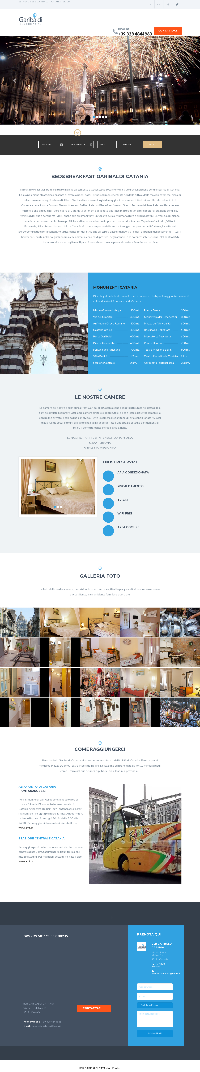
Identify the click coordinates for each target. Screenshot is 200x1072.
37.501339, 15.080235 (50, 936)
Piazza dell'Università (157, 323)
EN (158, 4)
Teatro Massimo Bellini (158, 349)
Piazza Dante (152, 310)
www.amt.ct (26, 827)
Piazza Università (103, 343)
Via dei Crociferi (103, 316)
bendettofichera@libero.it (46, 1025)
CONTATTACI (167, 30)
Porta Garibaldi (102, 336)
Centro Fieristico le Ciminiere (161, 356)
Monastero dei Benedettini (160, 316)
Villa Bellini (100, 356)
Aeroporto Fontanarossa (159, 362)
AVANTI (152, 144)
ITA (149, 4)
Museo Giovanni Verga (107, 310)
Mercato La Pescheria (157, 336)
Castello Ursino (102, 329)
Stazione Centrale (104, 362)
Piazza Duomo (153, 343)
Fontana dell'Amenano (106, 349)
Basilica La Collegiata (157, 329)
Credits (116, 1068)
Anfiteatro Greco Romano (109, 323)
